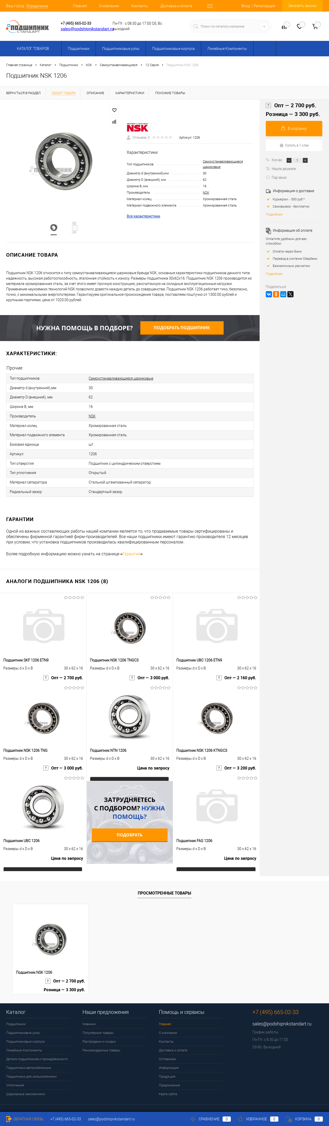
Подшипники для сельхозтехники (31, 1068)
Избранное (258, 1119)
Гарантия (131, 545)
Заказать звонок (302, 6)
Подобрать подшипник (182, 328)
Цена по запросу (153, 761)
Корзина (304, 1119)
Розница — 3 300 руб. (293, 114)
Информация (169, 1059)
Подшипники (78, 49)
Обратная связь (24, 1119)
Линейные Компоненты (227, 49)
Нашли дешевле (281, 168)
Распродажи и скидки (99, 1033)
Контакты (139, 6)
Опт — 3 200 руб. (236, 761)
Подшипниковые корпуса (173, 49)
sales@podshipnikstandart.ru (87, 29)
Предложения (169, 1077)
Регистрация (264, 6)
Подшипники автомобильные (28, 1059)
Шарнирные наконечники (25, 1086)
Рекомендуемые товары (101, 1042)
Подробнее (274, 214)
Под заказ (276, 177)
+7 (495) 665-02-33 (76, 23)
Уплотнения (15, 1077)
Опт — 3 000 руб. (149, 671)
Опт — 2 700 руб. (63, 671)
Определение (37, 6)
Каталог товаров (32, 48)
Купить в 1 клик (294, 145)
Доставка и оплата (176, 6)
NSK (206, 193)
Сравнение (210, 1119)
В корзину (294, 128)
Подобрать (129, 826)
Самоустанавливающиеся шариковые (121, 379)
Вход (246, 6)
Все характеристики (143, 217)
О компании (109, 6)
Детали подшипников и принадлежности (37, 1051)
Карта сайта (168, 1086)
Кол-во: (278, 159)
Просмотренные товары (164, 885)
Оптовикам (167, 1051)
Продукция (167, 1068)
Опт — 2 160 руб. (236, 671)
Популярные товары (98, 1024)
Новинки (89, 1016)
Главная (80, 6)
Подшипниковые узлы (121, 49)
